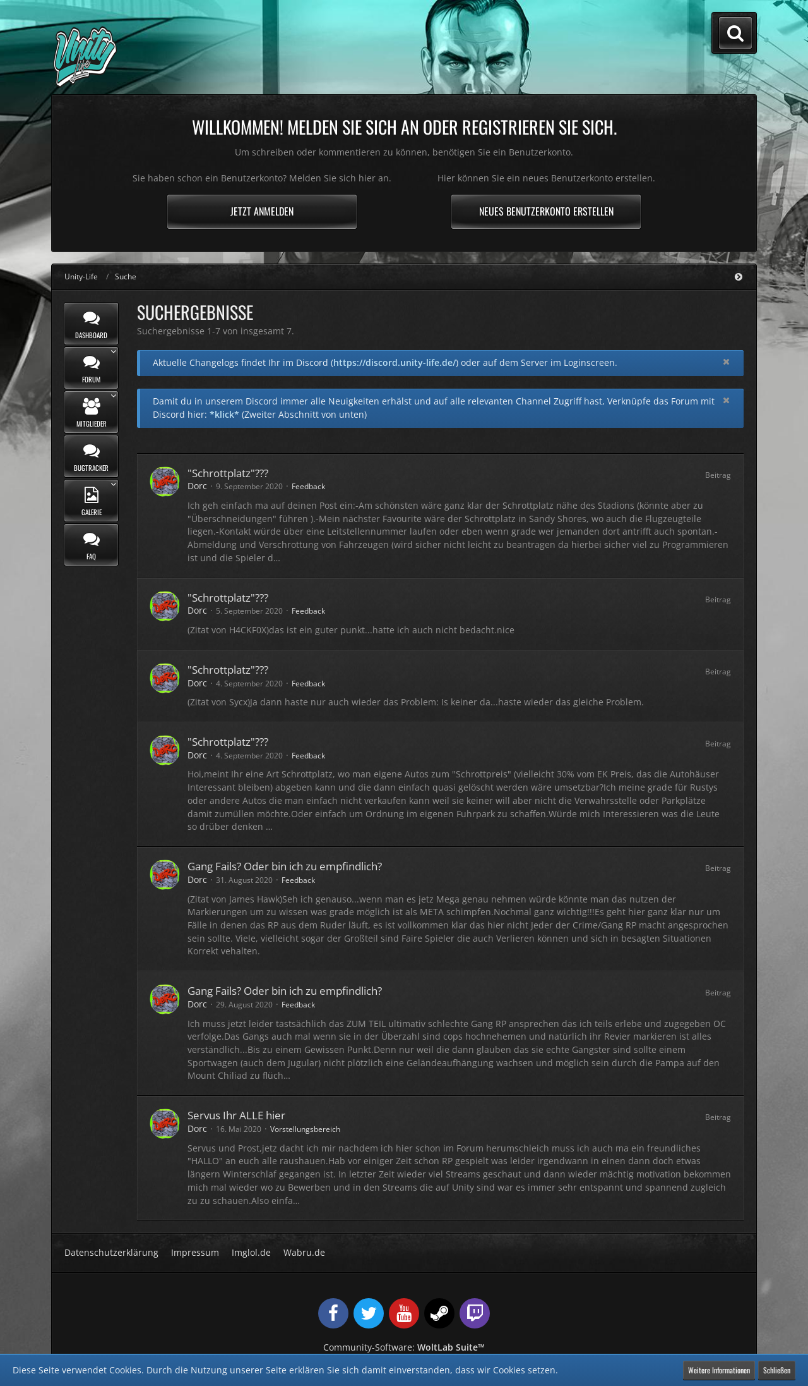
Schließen (776, 1370)
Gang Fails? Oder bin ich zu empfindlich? (284, 866)
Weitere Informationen (719, 1370)
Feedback (308, 486)
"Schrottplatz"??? (227, 473)
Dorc (197, 486)
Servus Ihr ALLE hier (236, 1115)
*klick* (224, 414)
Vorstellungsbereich (305, 1129)
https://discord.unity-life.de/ (394, 362)
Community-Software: (404, 1347)
